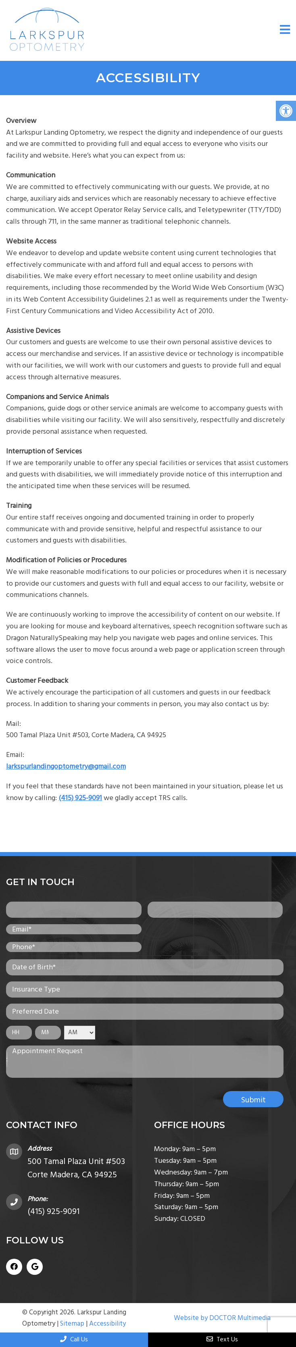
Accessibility (107, 1323)
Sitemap (72, 1323)
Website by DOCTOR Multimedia (222, 1318)
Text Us (222, 1339)
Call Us (74, 1339)
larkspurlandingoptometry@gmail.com (66, 766)
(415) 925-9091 (80, 798)
